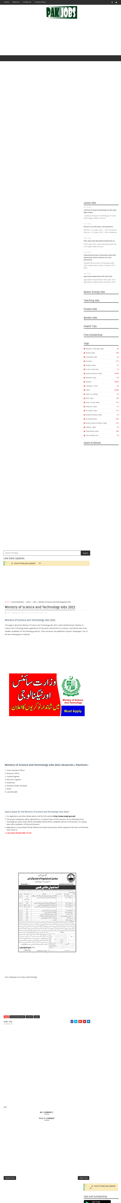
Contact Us (27, 2)
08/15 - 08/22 (89, 782)
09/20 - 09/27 (89, 904)
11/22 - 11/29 (89, 881)
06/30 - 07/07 (89, 1073)
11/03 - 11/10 (89, 1022)
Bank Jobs (90, 353)
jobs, (46, 166)
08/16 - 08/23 (89, 918)
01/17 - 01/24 (89, 858)
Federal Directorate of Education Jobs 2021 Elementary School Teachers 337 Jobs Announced (100, 258)
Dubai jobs (91, 366)
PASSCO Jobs (91, 407)
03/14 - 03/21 (89, 841)
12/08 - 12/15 (89, 1008)
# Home (29, 574)
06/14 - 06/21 (89, 940)
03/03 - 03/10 (89, 1121)
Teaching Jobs (92, 432)
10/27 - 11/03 (89, 1025)
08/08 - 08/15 (89, 785)
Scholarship (91, 419)
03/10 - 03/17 (89, 1118)
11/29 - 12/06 (89, 878)
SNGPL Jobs (91, 428)
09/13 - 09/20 (89, 906)
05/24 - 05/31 (89, 949)
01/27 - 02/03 (89, 1135)
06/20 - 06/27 (89, 805)
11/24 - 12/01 (89, 1014)
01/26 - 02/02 (89, 988)
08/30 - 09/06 (89, 912)
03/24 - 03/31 (89, 1112)
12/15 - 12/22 (89, 1005)
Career (89, 362)
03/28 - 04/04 (89, 836)
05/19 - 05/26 (89, 1090)
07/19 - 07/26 (89, 929)
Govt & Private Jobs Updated (24, 111)
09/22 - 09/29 (89, 1039)
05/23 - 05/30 (89, 816)
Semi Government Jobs (96, 424)
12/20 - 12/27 (89, 870)
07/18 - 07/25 (89, 794)
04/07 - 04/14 (89, 1107)
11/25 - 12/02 (89, 1160)
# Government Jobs (17, 574)
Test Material (92, 436)
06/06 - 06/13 (89, 810)
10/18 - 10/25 (89, 892)
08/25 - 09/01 (89, 1050)
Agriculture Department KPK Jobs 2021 (98, 277)
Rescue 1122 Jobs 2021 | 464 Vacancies (98, 227)
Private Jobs (91, 411)
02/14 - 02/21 (89, 847)
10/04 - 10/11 (89, 898)
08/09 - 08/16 (89, 921)
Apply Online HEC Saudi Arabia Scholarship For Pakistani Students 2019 (105, 712)
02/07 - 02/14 (89, 850)
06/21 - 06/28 (89, 937)
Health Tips (91, 378)
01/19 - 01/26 (89, 991)
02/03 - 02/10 (89, 1132)
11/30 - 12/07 (89, 771)
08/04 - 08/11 (89, 1059)
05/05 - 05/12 (89, 1095)
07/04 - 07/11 (89, 799)
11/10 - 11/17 (89, 1019)
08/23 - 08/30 (89, 915)
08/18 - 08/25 (89, 1053)
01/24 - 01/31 (89, 856)
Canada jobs (91, 358)
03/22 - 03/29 (89, 974)
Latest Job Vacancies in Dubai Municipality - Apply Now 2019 (106, 703)
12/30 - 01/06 (89, 1146)
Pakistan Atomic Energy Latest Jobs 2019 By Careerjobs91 (105, 684)
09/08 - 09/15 (89, 1045)
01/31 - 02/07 (89, 853)
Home (6, 2)
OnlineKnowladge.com (25, 1195)
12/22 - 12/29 (89, 1002)
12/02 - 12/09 (89, 1158)
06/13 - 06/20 (89, 808)
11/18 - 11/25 (89, 1163)
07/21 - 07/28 (89, 1064)
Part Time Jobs (93, 403)
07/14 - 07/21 (89, 1067)
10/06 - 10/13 (89, 1033)
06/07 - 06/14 (89, 943)
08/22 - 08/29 (89, 779)
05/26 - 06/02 (89, 1087)
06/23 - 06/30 (89, 1076)
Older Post (76, 736)
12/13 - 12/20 (89, 873)
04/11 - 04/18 (89, 830)
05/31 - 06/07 (89, 946)
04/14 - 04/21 (89, 1104)
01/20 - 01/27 (89, 1138)
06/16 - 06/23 (89, 1079)
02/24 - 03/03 (89, 1124)
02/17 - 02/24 (89, 1127)
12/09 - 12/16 (89, 1155)
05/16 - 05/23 (89, 819)
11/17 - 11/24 (89, 1016)
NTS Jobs (90, 399)
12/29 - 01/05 (89, 1000)
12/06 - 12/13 (89, 875)
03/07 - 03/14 (89, 844)
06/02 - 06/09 (89, 1084)
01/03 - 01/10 (89, 864)
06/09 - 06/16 (89, 1081)
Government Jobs (94, 374)
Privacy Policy (40, 2)
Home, (41, 166)
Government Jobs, (32, 166)
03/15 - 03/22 (89, 977)
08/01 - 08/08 (89, 788)
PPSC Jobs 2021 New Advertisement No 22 (99, 241)
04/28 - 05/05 (89, 1098)
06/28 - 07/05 (89, 935)
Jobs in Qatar (92, 395)
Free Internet (92, 370)
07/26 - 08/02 (89, 926)
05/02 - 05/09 (89, 822)
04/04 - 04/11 (89, 833)
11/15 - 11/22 (89, 884)
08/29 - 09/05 (89, 777)
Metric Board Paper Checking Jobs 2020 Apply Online (106, 693)
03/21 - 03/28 (89, 839)
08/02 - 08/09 (89, 923)
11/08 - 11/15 (89, 887)
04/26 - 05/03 (89, 960)
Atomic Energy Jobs (95, 349)
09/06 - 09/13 (89, 909)
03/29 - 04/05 (89, 971)
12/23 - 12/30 (89, 1149)
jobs (88, 391)
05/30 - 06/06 (89, 813)
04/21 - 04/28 (89, 1101)
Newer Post (9, 736)
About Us (16, 2)
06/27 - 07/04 (89, 802)
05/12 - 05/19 (89, 1093)
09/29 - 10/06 (89, 1036)
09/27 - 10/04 (89, 901)
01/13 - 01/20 (89, 1141)
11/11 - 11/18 (89, 1166)
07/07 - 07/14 (89, 1070)
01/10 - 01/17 (89, 861)
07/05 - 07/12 (89, 932)
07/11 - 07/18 (89, 796)
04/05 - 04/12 (89, 968)
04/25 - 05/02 (89, 825)
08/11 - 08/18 (89, 1056)
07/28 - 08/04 (89, 1062)
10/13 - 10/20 (89, 1031)
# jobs (36, 574)
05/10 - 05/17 (89, 954)
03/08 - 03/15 (89, 980)
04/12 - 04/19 (89, 966)
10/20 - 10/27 (89, 1028)
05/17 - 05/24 (89, 952)
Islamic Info (92, 386)
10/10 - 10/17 (89, 774)
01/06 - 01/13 (89, 1144)
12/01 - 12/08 (89, 1011)
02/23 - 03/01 (89, 983)
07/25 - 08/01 (89, 791)
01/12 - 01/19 (89, 994)
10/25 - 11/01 (89, 889)
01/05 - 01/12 (89, 997)
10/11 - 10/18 (89, 895)
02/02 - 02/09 (89, 985)
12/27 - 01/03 (89, 867)
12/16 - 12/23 (89, 1152)
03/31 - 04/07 (89, 1110)
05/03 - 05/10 (89, 957)
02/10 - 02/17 (89, 1129)
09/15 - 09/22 (89, 1042)
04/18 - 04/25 (89, 827)
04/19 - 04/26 (89, 963)
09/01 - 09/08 (89, 1048)
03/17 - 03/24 (89, 1115)
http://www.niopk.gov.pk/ (64, 373)
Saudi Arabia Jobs (94, 415)
